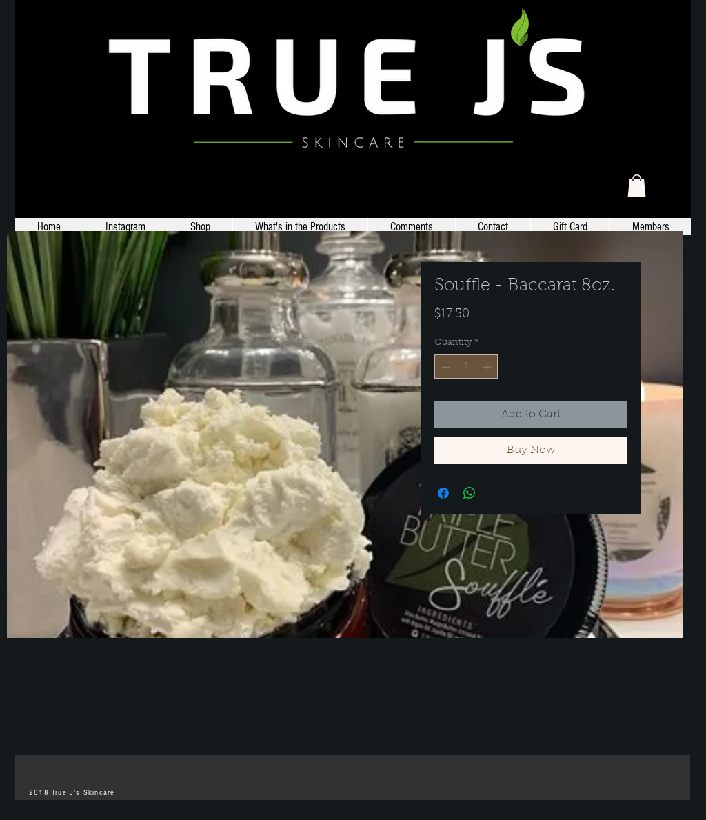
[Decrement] (444, 367)
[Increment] (488, 367)
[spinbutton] (466, 367)
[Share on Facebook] (443, 493)
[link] (636, 185)
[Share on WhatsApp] (469, 493)
